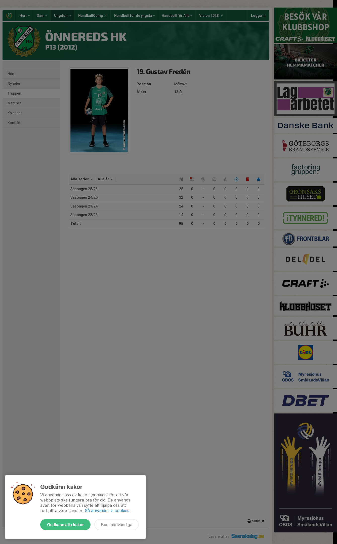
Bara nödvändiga (116, 524)
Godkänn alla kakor (65, 524)
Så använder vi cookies (107, 510)
